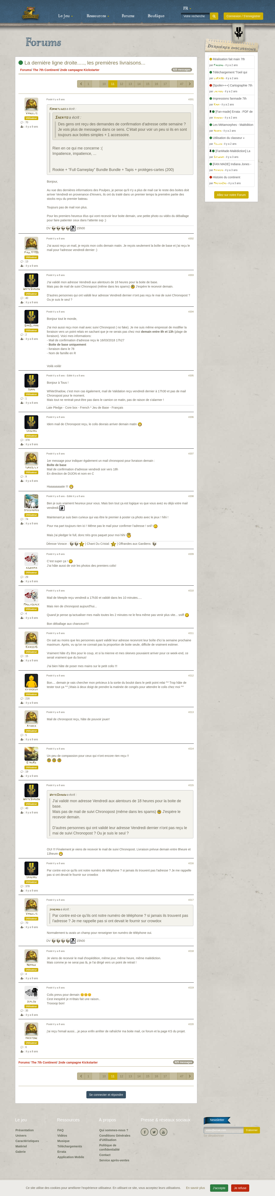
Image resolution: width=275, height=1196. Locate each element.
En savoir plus (196, 1188)
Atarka (31, 726)
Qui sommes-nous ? (113, 1130)
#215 (191, 785)
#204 (191, 311)
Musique (63, 1141)
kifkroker (31, 689)
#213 (191, 712)
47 (181, 84)
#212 (191, 675)
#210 (191, 590)
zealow (31, 1001)
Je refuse (240, 1188)
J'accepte (219, 1188)
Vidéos (62, 1135)
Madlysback (31, 604)
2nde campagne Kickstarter (79, 70)
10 (104, 84)
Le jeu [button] (65, 16)
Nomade (31, 965)
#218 (191, 951)
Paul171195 (31, 252)
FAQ (60, 1130)
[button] (187, 8)
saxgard (31, 431)
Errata (61, 1151)
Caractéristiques (27, 1141)
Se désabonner (214, 1135)
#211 (191, 633)
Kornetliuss (57, 109)
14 (139, 84)
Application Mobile (70, 1157)
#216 (191, 863)
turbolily (31, 467)
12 (121, 84)
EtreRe (31, 762)
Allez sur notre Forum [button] (231, 195)
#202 (191, 238)
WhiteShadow (31, 289)
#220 (191, 1024)
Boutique (156, 16)
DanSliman (31, 325)
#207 (191, 453)
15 (148, 84)
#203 (191, 275)
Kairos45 (31, 647)
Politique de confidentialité (109, 1147)
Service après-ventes (114, 1160)
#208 (191, 496)
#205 (191, 375)
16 (156, 84)
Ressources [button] (98, 16)
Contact (104, 1155)
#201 (191, 99)
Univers (20, 1135)
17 (165, 84)
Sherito (61, 118)
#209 (191, 554)
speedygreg (31, 510)
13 (130, 84)
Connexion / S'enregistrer (243, 16)
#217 (191, 900)
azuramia (31, 568)
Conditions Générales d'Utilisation (114, 1138)
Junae (31, 389)
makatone (31, 1038)
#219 (191, 987)
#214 (191, 748)
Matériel (21, 1146)
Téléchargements (69, 1146)
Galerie (20, 1151)
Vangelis (31, 113)
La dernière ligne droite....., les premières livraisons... (81, 63)
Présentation (24, 1130)
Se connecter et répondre (106, 1094)
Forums (128, 16)
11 (113, 84)
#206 (191, 417)
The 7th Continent (45, 70)
